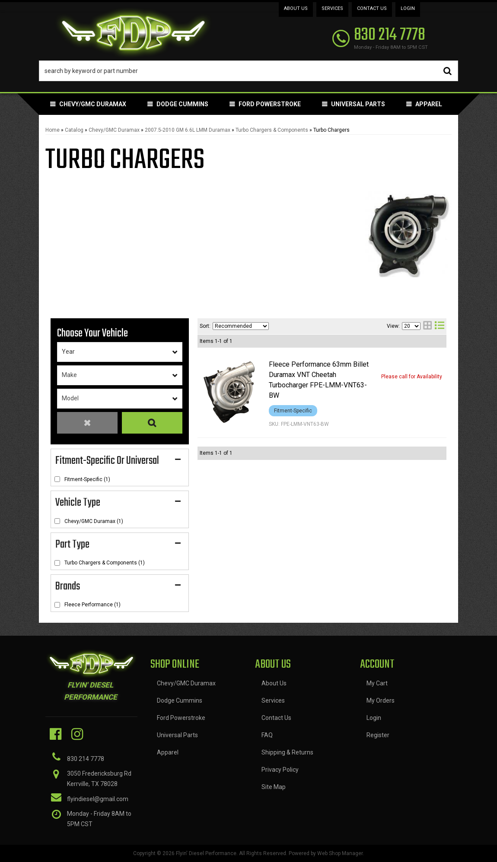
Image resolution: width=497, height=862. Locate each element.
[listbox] (119, 352)
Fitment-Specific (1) (87, 479)
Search (152, 423)
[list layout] (439, 326)
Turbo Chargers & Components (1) (104, 563)
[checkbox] (57, 479)
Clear (87, 423)
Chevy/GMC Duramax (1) (93, 521)
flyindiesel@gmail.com (97, 798)
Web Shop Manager (340, 853)
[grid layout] (427, 326)
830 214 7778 (85, 758)
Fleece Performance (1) (92, 605)
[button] (248, 70)
